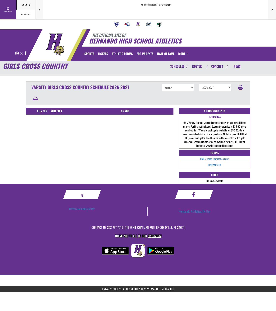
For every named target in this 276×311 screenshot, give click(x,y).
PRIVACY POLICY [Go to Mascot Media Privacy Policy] (111, 289)
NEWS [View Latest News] (237, 66)
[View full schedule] (8, 9)
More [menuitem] (204, 53)
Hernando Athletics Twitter (82, 209)
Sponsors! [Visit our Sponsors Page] (154, 235)
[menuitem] (116, 24)
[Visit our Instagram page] (17, 53)
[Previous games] (39, 9)
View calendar (165, 4)
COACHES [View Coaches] (217, 66)
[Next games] (272, 9)
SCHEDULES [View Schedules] (177, 66)
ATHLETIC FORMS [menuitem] (142, 53)
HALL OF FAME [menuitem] (186, 53)
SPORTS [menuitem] (89, 53)
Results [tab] (26, 14)
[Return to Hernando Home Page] (54, 44)
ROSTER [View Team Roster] (197, 66)
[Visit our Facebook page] (25, 53)
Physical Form (214, 165)
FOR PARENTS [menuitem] (165, 53)
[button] (240, 87)
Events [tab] (26, 4)
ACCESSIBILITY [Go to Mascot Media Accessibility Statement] (131, 289)
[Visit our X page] (21, 53)
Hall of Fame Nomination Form (214, 159)
